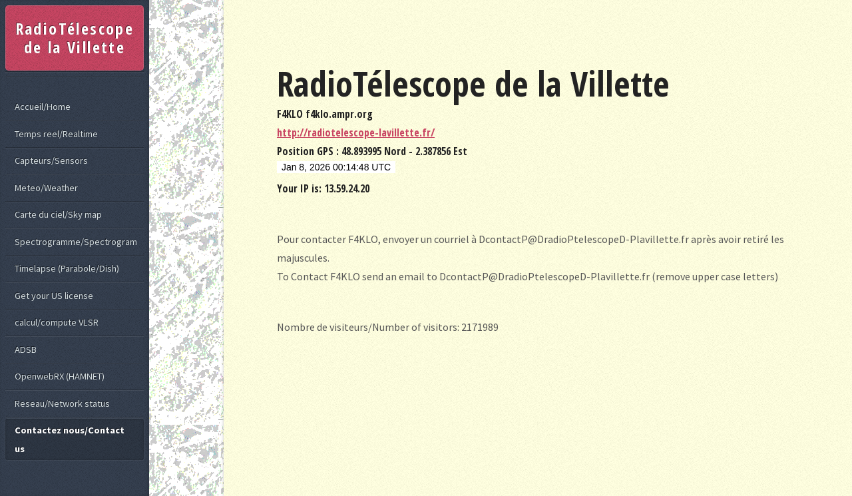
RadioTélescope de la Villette (74, 37)
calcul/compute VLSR (57, 322)
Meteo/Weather (46, 188)
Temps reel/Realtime (56, 134)
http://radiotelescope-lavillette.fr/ (356, 132)
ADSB (26, 350)
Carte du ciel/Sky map (58, 214)
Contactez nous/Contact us (69, 439)
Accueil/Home (43, 107)
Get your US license (54, 296)
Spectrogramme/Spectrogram (76, 242)
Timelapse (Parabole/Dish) (67, 268)
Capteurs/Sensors (51, 160)
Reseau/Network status (62, 403)
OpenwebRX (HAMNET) (60, 376)
